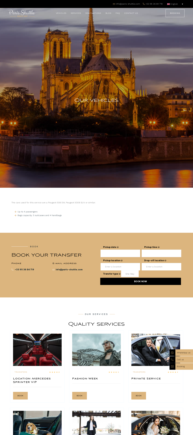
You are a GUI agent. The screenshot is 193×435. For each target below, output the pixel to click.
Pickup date (111, 247)
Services (76, 13)
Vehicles (61, 13)
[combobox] (130, 273)
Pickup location (113, 260)
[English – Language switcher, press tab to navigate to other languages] (175, 4)
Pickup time (152, 247)
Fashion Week (85, 378)
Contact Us (131, 13)
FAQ (118, 13)
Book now (140, 281)
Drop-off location (155, 260)
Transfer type (112, 273)
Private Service (146, 378)
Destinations (93, 13)
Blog (108, 13)
